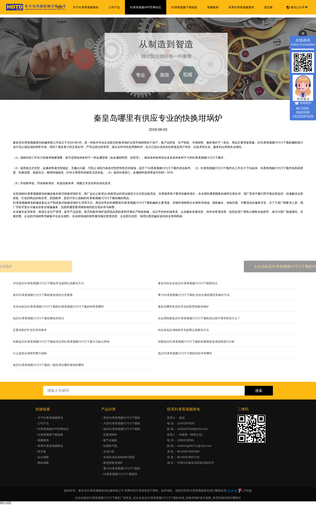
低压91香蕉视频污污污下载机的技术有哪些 (185, 353)
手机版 (247, 490)
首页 (60, 7)
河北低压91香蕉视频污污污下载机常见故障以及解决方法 (48, 283)
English (61, 21)
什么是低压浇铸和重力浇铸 (30, 353)
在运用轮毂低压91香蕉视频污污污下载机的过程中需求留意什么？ (199, 318)
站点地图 (43, 457)
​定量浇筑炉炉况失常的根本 (30, 330)
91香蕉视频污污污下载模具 (120, 474)
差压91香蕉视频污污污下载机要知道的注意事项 (43, 294)
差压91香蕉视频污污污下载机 (121, 417)
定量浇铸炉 (110, 434)
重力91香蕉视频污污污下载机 (121, 468)
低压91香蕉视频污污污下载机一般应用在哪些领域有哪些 (48, 365)
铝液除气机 (110, 445)
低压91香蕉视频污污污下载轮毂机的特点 (38, 318)
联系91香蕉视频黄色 (241, 7)
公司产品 (114, 7)
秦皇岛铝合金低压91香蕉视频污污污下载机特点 (188, 283)
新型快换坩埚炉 (113, 462)
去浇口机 (108, 451)
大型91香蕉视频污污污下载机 (121, 423)
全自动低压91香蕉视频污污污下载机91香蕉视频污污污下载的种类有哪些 (58, 306)
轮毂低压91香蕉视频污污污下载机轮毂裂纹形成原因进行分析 (196, 341)
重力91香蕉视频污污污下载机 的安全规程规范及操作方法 (194, 294)
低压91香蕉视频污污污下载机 (121, 429)
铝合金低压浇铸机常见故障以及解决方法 (183, 330)
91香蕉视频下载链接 (184, 7)
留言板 (268, 7)
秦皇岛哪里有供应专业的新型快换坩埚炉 (183, 306)
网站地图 (43, 462)
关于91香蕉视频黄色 (86, 7)
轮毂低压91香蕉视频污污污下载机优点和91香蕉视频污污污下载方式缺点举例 (61, 341)
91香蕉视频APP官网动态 (145, 7)
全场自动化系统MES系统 (119, 457)
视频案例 (212, 7)
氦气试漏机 (110, 440)
